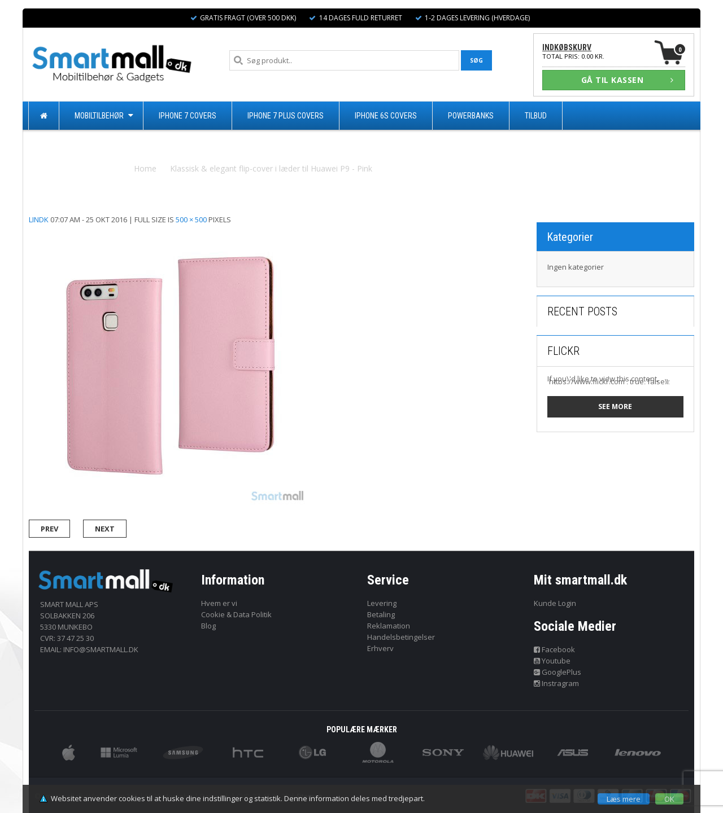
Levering (382, 603)
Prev (49, 529)
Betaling (381, 614)
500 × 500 (191, 219)
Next (105, 529)
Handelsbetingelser (401, 637)
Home (145, 168)
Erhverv (380, 648)
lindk (39, 219)
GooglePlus (558, 672)
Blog (208, 626)
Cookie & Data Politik (236, 614)
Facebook (555, 649)
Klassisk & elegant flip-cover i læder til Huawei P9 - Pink (271, 168)
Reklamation (388, 626)
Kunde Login (555, 603)
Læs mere (624, 799)
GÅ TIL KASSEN (627, 79)
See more (615, 406)
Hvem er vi (219, 603)
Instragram (557, 683)
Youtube (552, 661)
